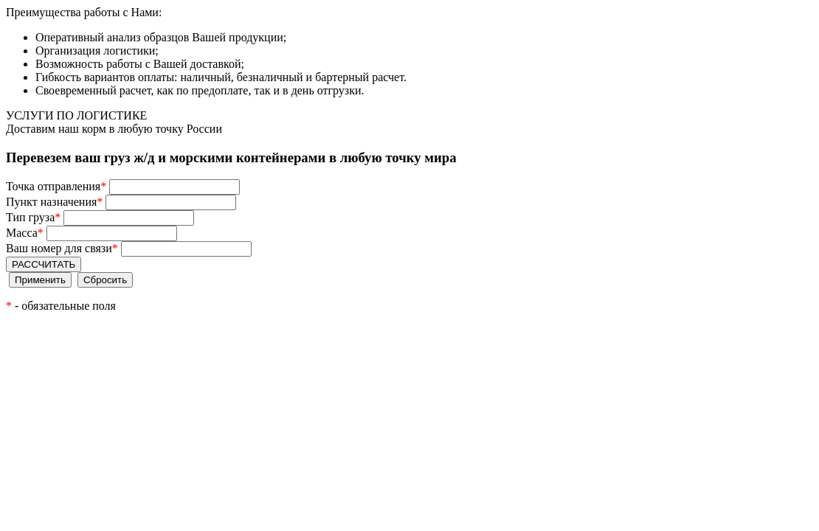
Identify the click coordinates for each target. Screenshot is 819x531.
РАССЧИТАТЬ (43, 264)
